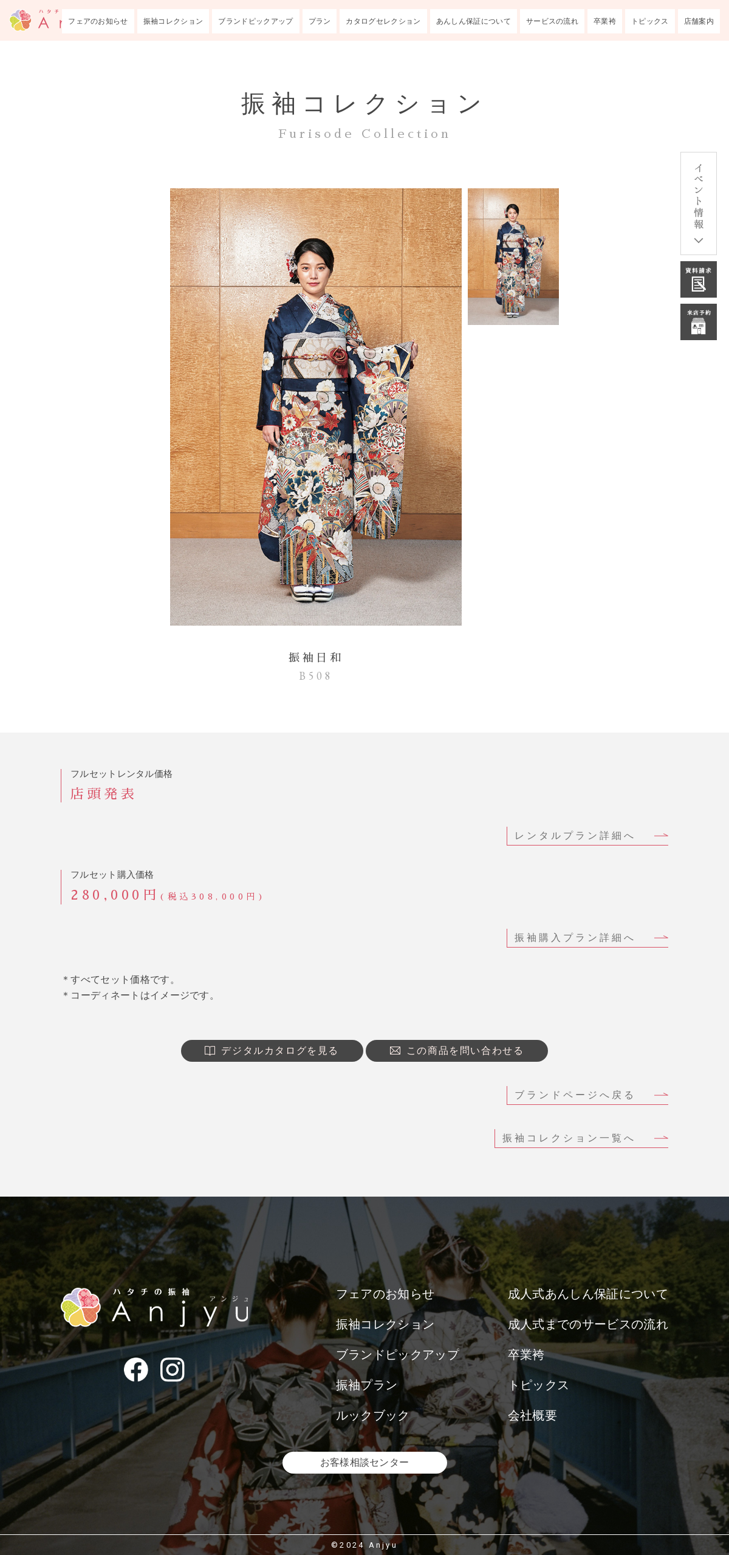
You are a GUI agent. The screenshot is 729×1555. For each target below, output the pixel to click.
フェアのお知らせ (98, 21)
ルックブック (373, 1415)
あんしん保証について (473, 21)
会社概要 (532, 1415)
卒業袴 (605, 21)
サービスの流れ (552, 21)
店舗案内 (699, 21)
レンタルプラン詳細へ (575, 835)
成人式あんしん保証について (588, 1294)
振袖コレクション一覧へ (569, 1138)
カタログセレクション (383, 21)
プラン (320, 21)
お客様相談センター (364, 1462)
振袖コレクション (173, 21)
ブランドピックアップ (255, 21)
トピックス (650, 21)
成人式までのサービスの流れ (588, 1324)
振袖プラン (367, 1385)
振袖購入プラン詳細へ (575, 937)
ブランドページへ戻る (575, 1095)
